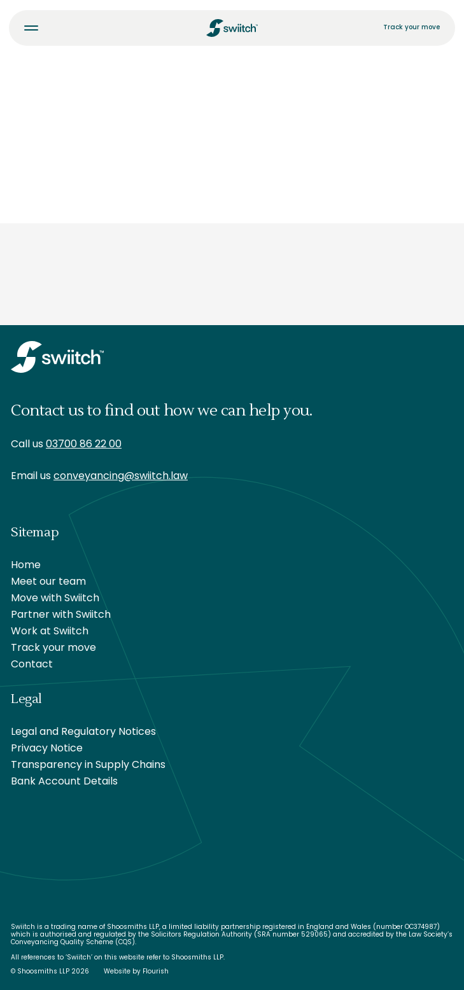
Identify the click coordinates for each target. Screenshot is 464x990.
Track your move (411, 27)
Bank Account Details (64, 782)
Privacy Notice (47, 749)
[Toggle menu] (31, 28)
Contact (32, 665)
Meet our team (48, 582)
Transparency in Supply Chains (88, 765)
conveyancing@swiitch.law (120, 476)
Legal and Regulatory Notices (83, 732)
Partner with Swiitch (61, 615)
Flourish (156, 971)
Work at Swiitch (49, 632)
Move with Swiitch (55, 598)
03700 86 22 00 (84, 444)
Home (26, 565)
